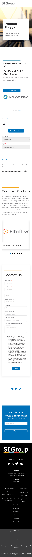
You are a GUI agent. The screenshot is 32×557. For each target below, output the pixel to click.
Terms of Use (16, 540)
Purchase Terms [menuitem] (23, 492)
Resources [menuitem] (16, 512)
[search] (16, 124)
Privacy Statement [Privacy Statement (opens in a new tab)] (16, 534)
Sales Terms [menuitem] (23, 489)
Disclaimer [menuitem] (24, 495)
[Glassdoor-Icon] (17, 464)
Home (3, 119)
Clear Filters (6, 160)
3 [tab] (16, 110)
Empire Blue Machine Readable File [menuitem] (8, 499)
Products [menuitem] (16, 508)
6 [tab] (22, 253)
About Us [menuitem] (16, 505)
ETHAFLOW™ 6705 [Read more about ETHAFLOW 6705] (12, 245)
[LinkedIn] (12, 389)
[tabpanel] (16, 79)
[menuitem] (16, 518)
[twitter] (16, 389)
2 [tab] (15, 110)
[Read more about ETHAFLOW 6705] (16, 231)
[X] (13, 464)
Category (5, 136)
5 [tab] (19, 110)
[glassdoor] (20, 389)
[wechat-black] (21, 464)
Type (4, 144)
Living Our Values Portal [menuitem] (23, 500)
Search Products (16, 131)
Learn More (12, 91)
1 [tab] (13, 110)
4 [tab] (18, 110)
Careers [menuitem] (16, 515)
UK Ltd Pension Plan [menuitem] (8, 495)
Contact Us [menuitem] (16, 522)
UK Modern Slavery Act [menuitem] (8, 490)
